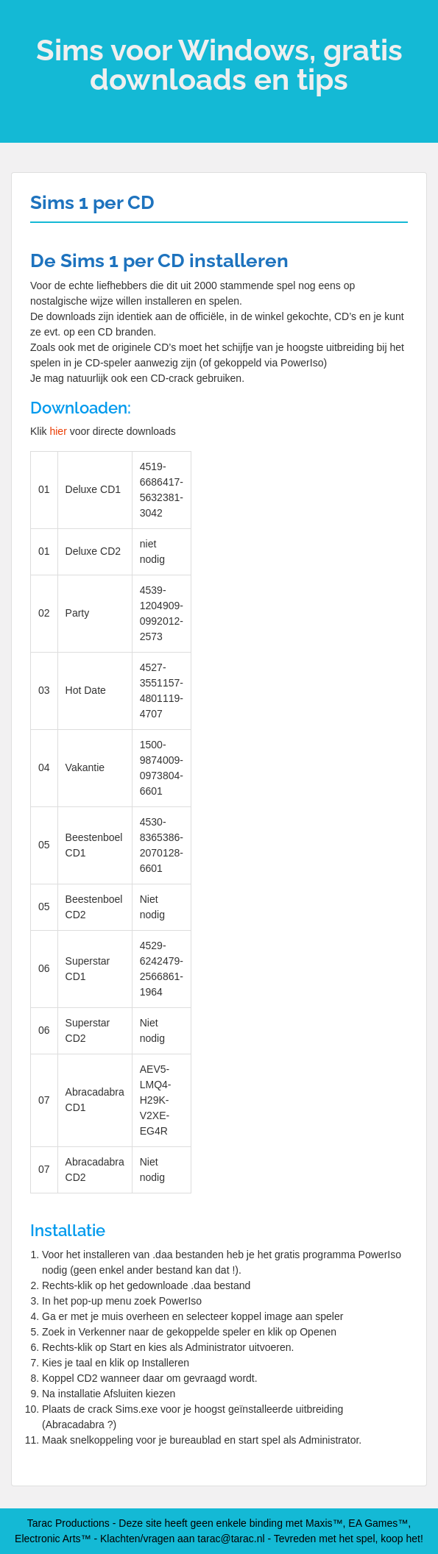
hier (57, 431)
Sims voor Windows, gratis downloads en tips (219, 64)
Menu (26, 25)
